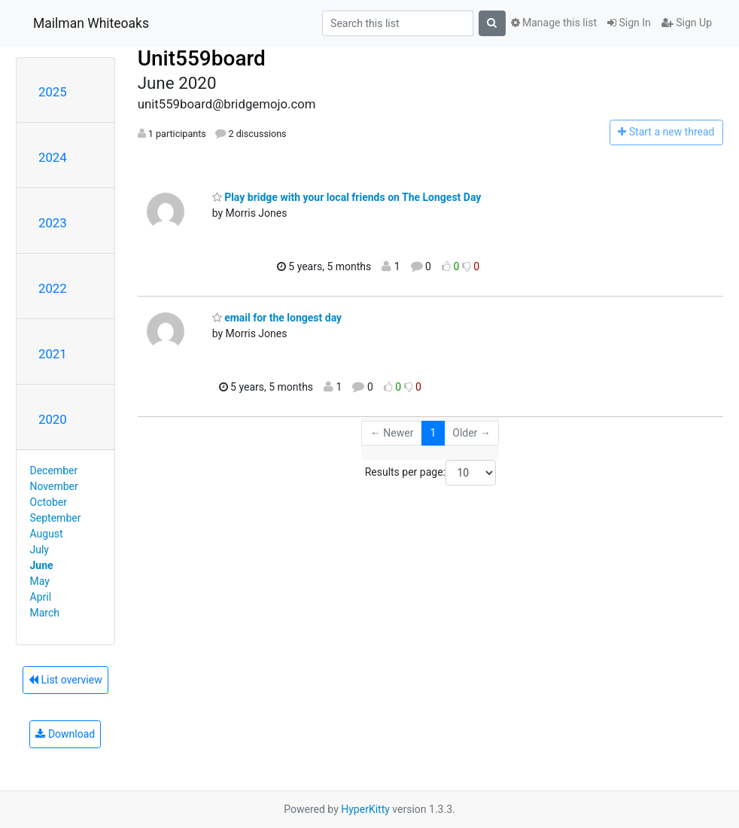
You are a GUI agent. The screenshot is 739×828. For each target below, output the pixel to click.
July (39, 549)
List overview (65, 680)
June (41, 565)
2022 (52, 288)
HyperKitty (365, 809)
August (46, 534)
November (54, 486)
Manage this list (554, 23)
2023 (52, 222)
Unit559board (202, 58)
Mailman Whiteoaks (91, 23)
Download (65, 734)
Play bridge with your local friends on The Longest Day (347, 197)
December (54, 470)
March (45, 613)
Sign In (629, 23)
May (40, 581)
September (55, 518)
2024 (52, 157)
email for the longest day (277, 318)
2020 (52, 419)
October (48, 502)
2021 (52, 353)
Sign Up (686, 23)
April (41, 597)
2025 (52, 91)
